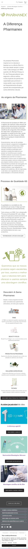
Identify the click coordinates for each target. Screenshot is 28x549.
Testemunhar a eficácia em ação (13, 236)
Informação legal (13, 532)
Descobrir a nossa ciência (14, 490)
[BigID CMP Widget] (14, 541)
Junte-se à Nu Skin (14, 503)
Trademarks (21, 532)
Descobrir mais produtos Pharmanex (14, 398)
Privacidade (5, 532)
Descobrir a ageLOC (14, 432)
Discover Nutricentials (14, 461)
